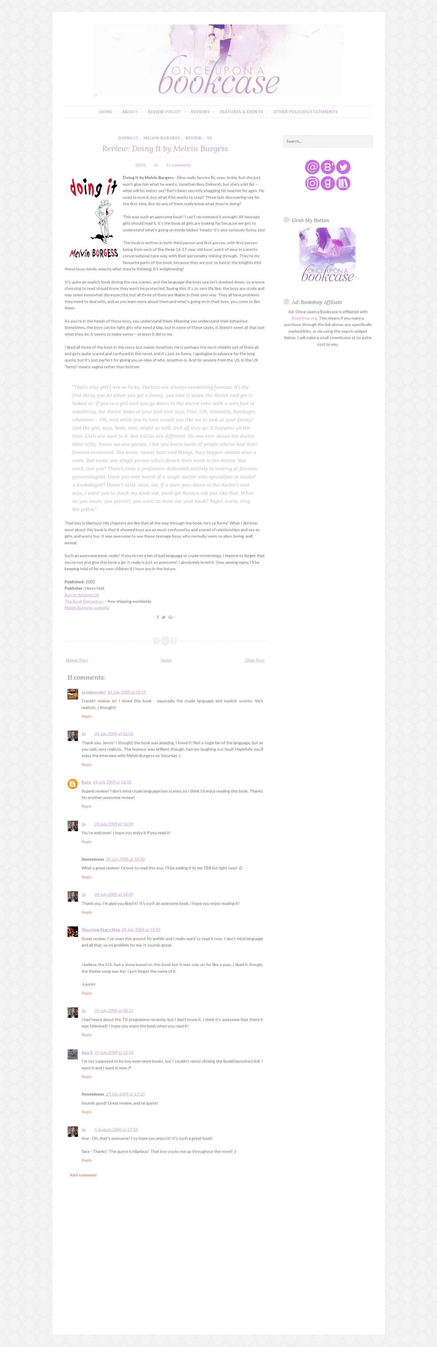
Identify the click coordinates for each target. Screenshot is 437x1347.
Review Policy (164, 111)
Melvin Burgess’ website (87, 607)
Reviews (200, 111)
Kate (86, 781)
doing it (128, 138)
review (193, 138)
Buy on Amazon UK (82, 594)
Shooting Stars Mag (101, 929)
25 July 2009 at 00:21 (114, 1010)
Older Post (255, 659)
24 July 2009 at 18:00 (125, 859)
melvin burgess (162, 138)
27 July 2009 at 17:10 (125, 1093)
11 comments (178, 164)
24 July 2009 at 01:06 (114, 733)
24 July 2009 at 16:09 (114, 823)
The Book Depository (84, 601)
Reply (87, 716)
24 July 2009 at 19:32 (141, 929)
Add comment (83, 1174)
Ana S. (87, 1052)
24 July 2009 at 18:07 (114, 894)
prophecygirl (94, 692)
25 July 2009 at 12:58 (114, 1052)
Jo (84, 733)
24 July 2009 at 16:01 (112, 781)
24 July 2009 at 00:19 (126, 692)
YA (209, 138)
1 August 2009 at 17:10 (116, 1129)
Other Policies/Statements (305, 111)
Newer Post (77, 659)
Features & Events (241, 111)
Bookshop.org (304, 318)
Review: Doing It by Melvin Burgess (165, 148)
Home (105, 111)
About (130, 111)
